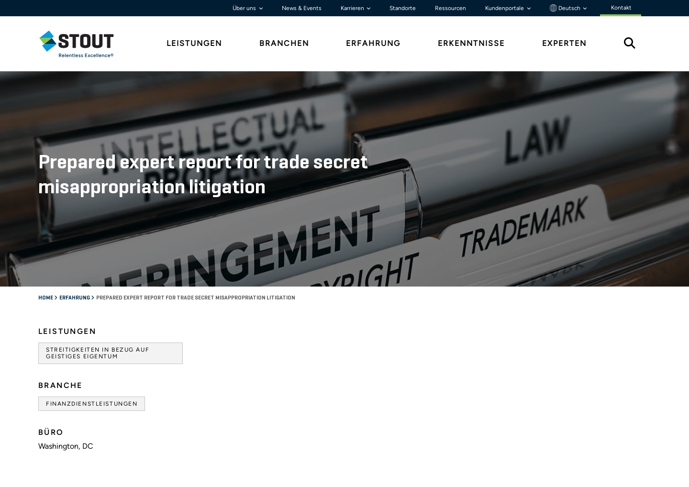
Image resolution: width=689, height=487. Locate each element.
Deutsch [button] (566, 8)
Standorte (402, 8)
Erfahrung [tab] (373, 43)
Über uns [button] (245, 8)
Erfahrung (75, 298)
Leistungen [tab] (194, 43)
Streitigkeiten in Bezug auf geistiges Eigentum (97, 353)
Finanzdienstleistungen (91, 403)
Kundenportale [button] (505, 8)
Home (46, 298)
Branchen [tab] (284, 43)
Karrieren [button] (353, 8)
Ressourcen (450, 8)
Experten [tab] (564, 43)
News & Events (302, 8)
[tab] (83, 44)
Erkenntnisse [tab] (471, 43)
